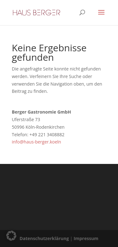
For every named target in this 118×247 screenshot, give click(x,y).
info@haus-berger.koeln (36, 142)
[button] (11, 235)
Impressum (86, 238)
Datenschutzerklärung (44, 238)
